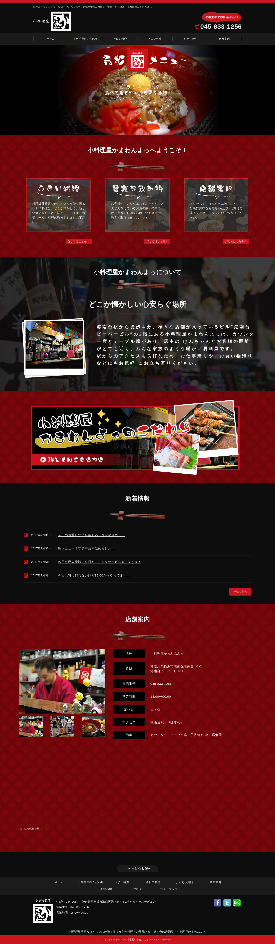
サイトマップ (168, 889)
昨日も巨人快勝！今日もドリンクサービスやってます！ (99, 562)
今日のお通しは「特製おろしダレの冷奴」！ (91, 535)
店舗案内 (224, 38)
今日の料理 (120, 38)
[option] (137, 90)
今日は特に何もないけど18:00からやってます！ (94, 575)
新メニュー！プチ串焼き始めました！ (86, 548)
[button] (79, 241)
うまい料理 (155, 38)
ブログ (137, 889)
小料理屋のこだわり (85, 38)
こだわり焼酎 (190, 38)
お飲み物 (106, 889)
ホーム (51, 38)
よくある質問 (184, 882)
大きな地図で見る (31, 828)
